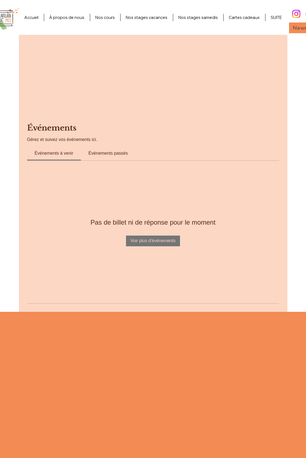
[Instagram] (296, 14)
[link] (54, 153)
